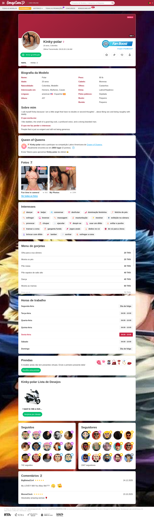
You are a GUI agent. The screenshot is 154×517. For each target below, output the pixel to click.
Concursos (70, 8)
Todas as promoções (55, 8)
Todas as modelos (9, 8)
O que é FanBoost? (125, 49)
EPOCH (53, 509)
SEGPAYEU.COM (61, 509)
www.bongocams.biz (34, 509)
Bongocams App (85, 8)
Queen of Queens (94, 145)
